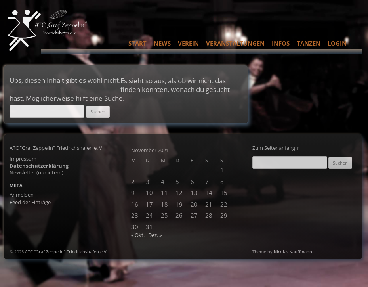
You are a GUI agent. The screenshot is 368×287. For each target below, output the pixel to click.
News (162, 43)
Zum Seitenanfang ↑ (275, 147)
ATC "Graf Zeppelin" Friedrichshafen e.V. (66, 251)
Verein (188, 43)
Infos (281, 43)
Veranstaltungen (235, 43)
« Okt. (138, 235)
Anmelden (22, 194)
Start (137, 43)
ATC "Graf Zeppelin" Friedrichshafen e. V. (56, 147)
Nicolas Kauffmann (293, 251)
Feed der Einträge (30, 202)
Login (337, 43)
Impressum (23, 158)
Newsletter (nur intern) (36, 172)
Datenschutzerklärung (39, 165)
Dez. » (155, 235)
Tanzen (308, 43)
